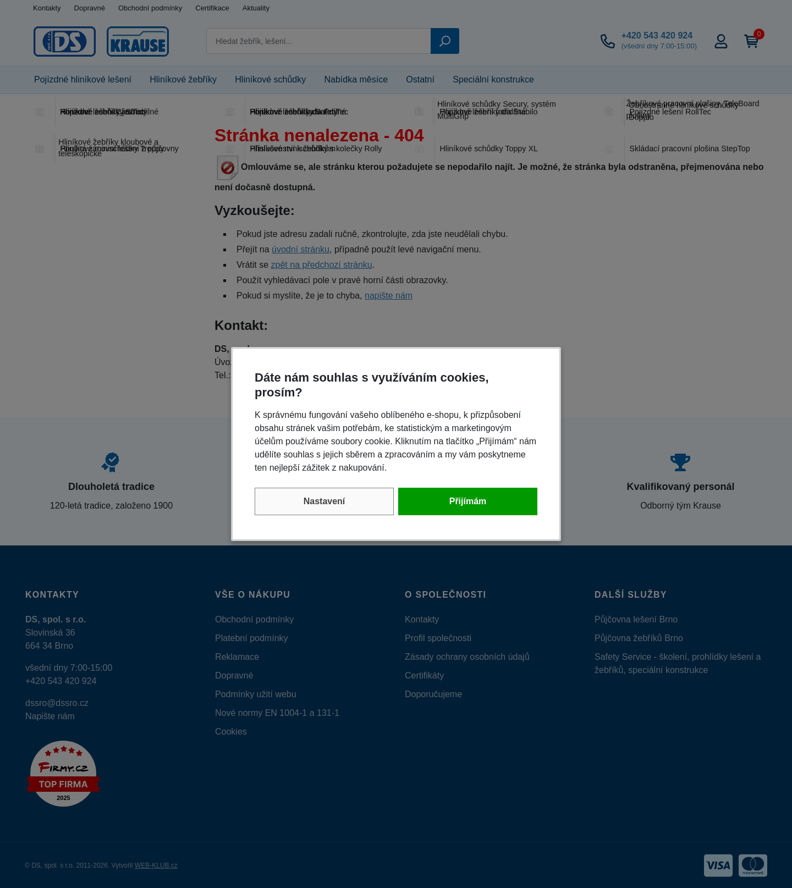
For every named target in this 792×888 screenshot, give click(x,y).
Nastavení (324, 501)
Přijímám (468, 501)
